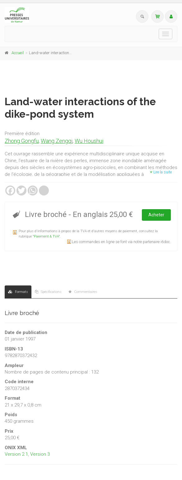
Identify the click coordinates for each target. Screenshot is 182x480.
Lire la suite (161, 172)
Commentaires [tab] (82, 292)
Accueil (18, 52)
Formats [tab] (18, 292)
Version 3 (40, 454)
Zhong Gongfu (22, 141)
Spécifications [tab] (48, 292)
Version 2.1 (16, 454)
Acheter (156, 214)
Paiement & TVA (46, 236)
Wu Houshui (89, 141)
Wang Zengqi (56, 141)
